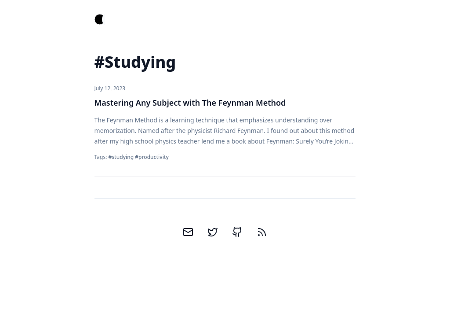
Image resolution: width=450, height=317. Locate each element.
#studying (121, 157)
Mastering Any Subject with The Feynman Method (190, 102)
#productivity (152, 157)
